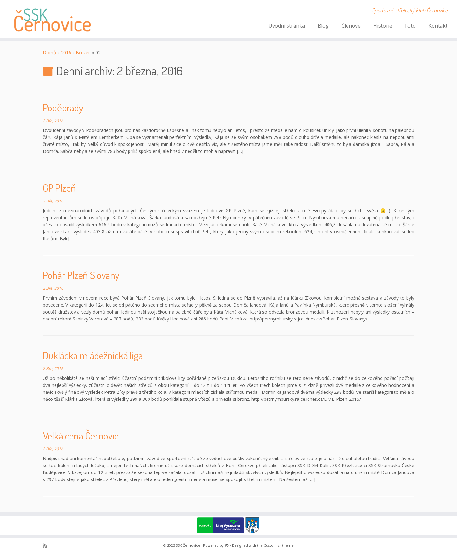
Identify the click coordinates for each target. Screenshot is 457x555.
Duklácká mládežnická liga (93, 355)
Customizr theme (279, 545)
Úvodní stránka (286, 25)
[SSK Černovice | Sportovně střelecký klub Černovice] (52, 19)
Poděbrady (63, 107)
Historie (382, 25)
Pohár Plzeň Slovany (81, 274)
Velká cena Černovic (80, 435)
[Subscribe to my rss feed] (47, 545)
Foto (410, 25)
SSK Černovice (188, 545)
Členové (351, 25)
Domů (49, 53)
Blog (323, 25)
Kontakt (437, 25)
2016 (66, 53)
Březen (83, 53)
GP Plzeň (59, 187)
